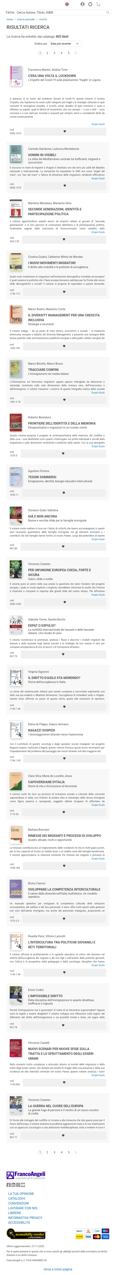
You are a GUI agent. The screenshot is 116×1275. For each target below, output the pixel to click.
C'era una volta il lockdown (52, 76)
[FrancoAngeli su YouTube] (23, 1186)
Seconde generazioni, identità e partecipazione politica (55, 211)
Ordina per (40, 43)
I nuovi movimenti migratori (52, 263)
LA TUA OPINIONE (21, 1194)
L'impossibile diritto (45, 996)
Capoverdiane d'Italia (46, 782)
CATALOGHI (16, 1198)
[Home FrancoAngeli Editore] (20, 5)
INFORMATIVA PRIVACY (25, 1218)
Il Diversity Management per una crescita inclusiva (64, 317)
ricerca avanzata (26, 19)
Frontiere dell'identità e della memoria (62, 423)
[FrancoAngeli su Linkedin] (13, 1186)
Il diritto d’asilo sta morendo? (54, 678)
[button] (66, 4)
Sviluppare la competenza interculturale (64, 889)
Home (10, 19)
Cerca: (10, 12)
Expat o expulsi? (42, 625)
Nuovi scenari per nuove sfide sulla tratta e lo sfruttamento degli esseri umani (60, 1053)
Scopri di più (98, 124)
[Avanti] (76, 53)
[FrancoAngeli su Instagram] (18, 1186)
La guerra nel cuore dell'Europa (55, 1106)
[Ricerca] (108, 12)
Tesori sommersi (42, 477)
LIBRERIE (14, 1213)
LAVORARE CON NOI (22, 1208)
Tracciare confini (43, 370)
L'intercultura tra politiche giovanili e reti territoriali (61, 944)
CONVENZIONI (18, 1203)
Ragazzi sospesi (41, 730)
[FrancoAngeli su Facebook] (9, 1186)
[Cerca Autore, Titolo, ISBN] (60, 12)
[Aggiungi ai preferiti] (65, 132)
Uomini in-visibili (42, 155)
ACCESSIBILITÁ (19, 1223)
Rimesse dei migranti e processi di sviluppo (64, 836)
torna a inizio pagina (58, 1269)
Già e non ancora (42, 516)
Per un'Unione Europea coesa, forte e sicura (59, 572)
